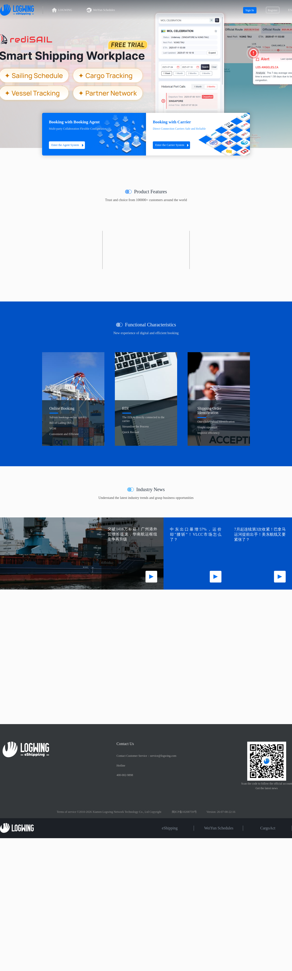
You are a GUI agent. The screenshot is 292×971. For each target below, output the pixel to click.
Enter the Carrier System (172, 145)
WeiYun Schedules (101, 10)
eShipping (170, 828)
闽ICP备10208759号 (184, 812)
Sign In (249, 10)
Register (273, 10)
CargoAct (267, 828)
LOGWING (62, 10)
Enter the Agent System (68, 145)
